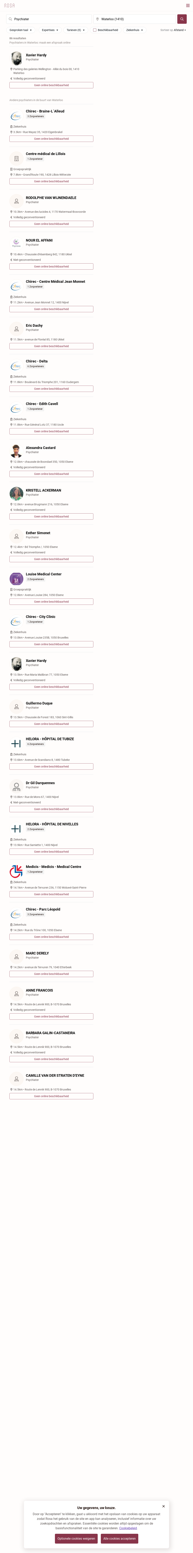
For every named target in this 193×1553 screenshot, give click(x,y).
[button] (163, 1506)
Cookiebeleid (128, 1528)
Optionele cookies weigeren (76, 1538)
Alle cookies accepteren (119, 1538)
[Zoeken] (182, 19)
